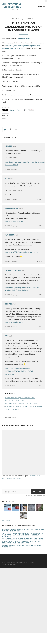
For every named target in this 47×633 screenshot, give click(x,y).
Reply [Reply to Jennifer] (40, 326)
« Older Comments (9, 417)
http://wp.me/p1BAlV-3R (14, 221)
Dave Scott (9, 235)
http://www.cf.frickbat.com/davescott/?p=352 (21, 252)
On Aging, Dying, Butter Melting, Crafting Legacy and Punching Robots (21, 542)
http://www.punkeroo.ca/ (14, 322)
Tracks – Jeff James (12, 409)
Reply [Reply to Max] (40, 385)
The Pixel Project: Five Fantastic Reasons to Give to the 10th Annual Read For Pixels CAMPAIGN (22, 535)
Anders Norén (12, 564)
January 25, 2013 (11, 169)
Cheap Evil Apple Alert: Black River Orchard (22, 539)
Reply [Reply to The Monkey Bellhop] (40, 294)
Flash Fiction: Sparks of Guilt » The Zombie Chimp (22, 403)
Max (6, 336)
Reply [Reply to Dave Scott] (40, 261)
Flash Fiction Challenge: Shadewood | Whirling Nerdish (23, 406)
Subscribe (37, 492)
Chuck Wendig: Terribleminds (12, 5)
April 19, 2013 (10, 385)
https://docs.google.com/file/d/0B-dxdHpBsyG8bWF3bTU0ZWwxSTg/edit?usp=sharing (19, 371)
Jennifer (8, 304)
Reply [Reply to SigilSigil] (40, 169)
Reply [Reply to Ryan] (40, 199)
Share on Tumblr (16, 110)
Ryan (7, 179)
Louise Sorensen (11, 208)
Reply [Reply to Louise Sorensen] (40, 225)
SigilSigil (8, 146)
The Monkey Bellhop (13, 270)
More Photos (6, 520)
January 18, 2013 (17, 19)
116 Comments (30, 19)
